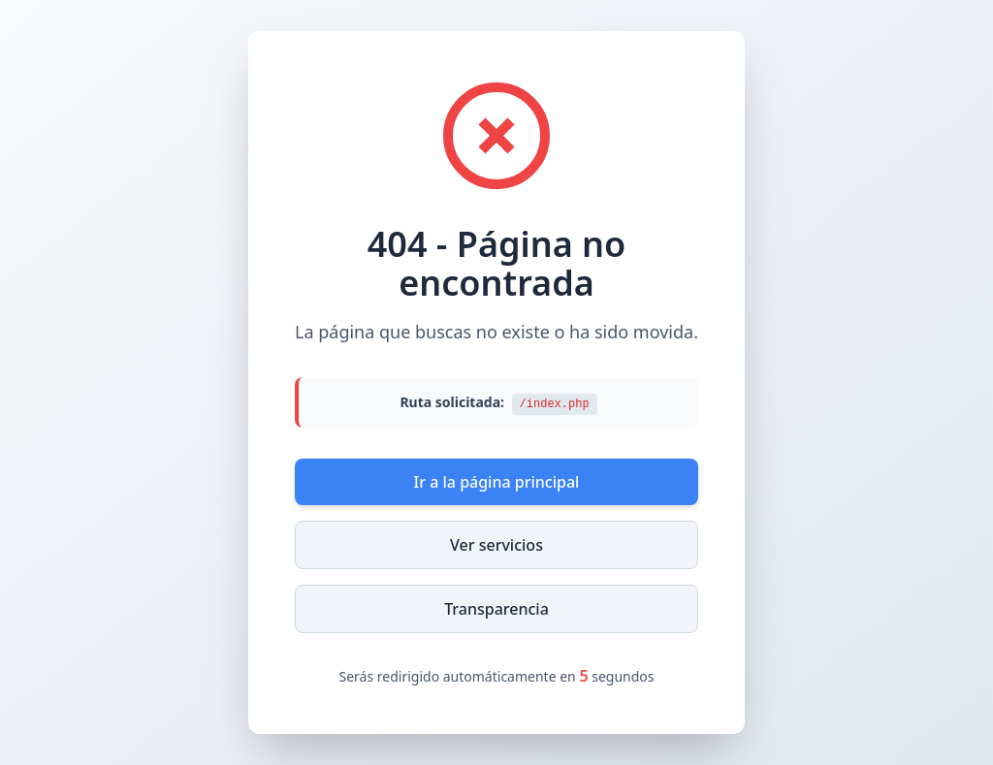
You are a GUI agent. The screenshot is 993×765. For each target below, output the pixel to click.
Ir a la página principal (497, 482)
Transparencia (496, 609)
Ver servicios (496, 545)
